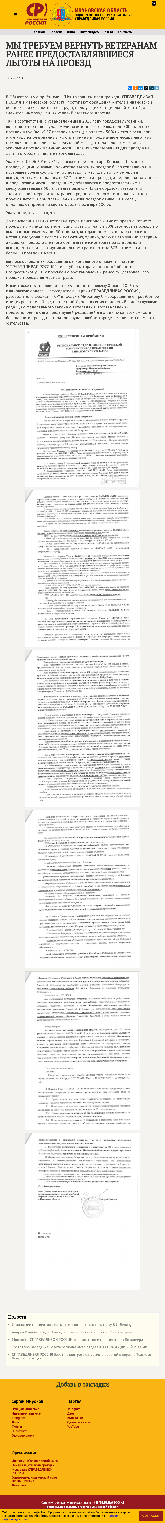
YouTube (73, 1426)
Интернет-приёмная (26, 1413)
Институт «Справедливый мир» (35, 1460)
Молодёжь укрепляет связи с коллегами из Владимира (75, 1340)
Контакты (125, 32)
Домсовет (19, 1485)
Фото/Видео (89, 32)
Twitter (17, 1426)
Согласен (150, 1515)
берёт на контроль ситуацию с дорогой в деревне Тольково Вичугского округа (79, 1356)
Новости (55, 32)
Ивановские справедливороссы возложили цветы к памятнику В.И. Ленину (70, 1325)
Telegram (18, 1418)
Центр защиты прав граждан (33, 1465)
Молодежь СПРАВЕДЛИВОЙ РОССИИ (32, 1471)
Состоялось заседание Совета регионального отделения (77, 1347)
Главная (38, 32)
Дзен (15, 1422)
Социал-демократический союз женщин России (34, 1479)
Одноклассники (23, 1435)
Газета (108, 32)
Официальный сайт (25, 1409)
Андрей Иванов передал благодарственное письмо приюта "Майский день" (70, 1332)
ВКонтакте (19, 1431)
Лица (71, 32)
